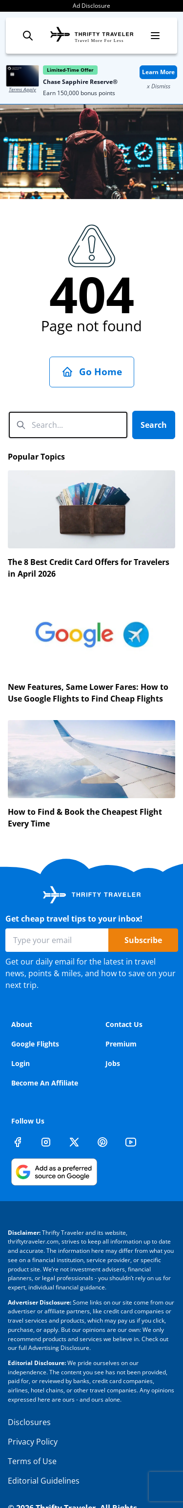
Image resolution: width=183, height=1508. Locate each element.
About (21, 1024)
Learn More (158, 72)
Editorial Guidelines (44, 1480)
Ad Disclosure (91, 5)
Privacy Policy (33, 1441)
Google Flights (35, 1043)
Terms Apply (22, 89)
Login (20, 1063)
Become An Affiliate (44, 1082)
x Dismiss (158, 86)
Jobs (112, 1063)
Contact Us (123, 1024)
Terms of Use (32, 1461)
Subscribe (143, 940)
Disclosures (29, 1422)
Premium (121, 1043)
